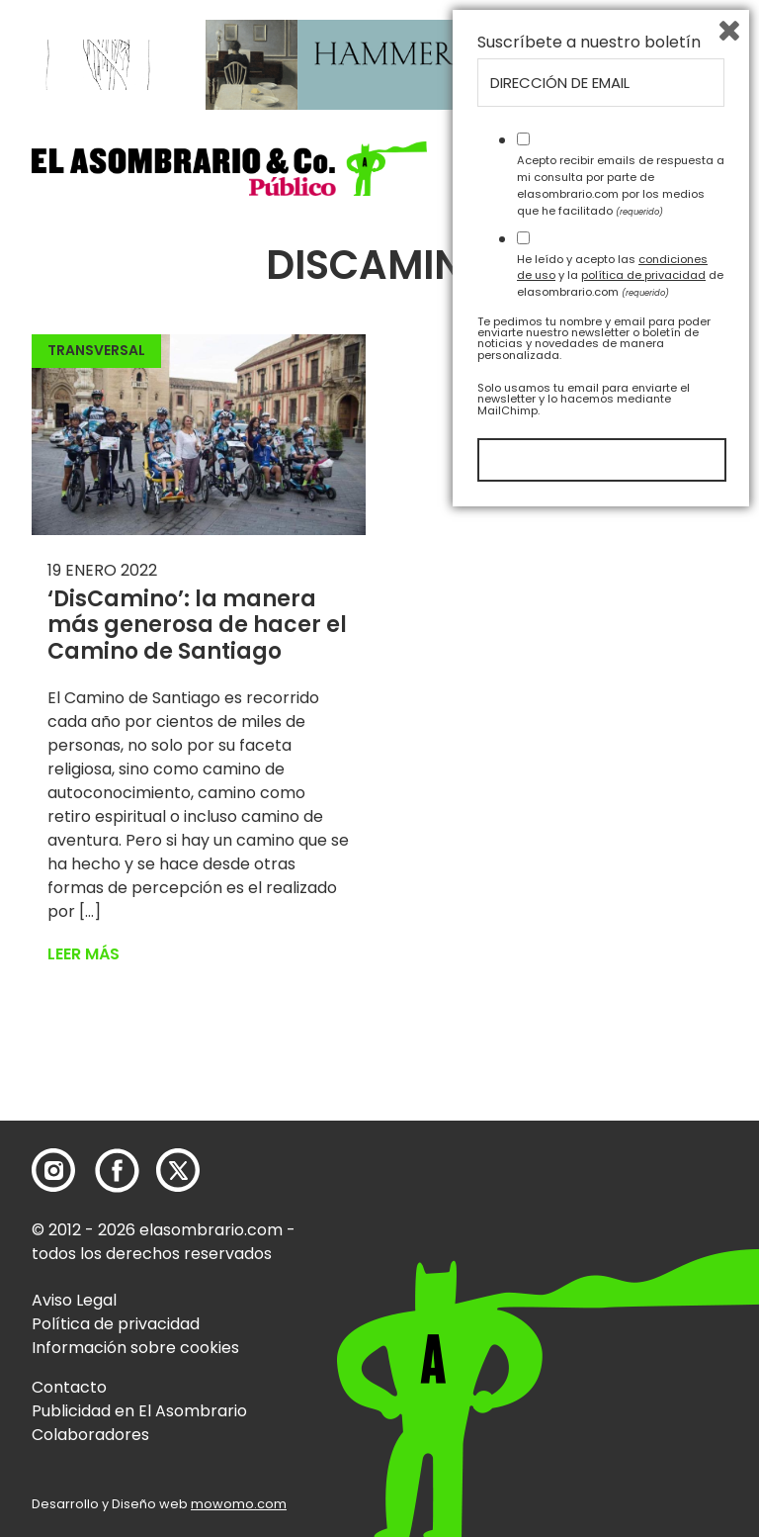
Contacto (69, 1387)
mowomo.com (239, 1503)
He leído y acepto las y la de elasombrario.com (620, 1295)
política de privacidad (643, 1296)
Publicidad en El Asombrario (139, 1411)
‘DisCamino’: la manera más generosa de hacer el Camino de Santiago (197, 625)
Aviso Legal (74, 1300)
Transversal (96, 350)
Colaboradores (90, 1434)
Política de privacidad (116, 1323)
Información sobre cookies (135, 1347)
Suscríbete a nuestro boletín (589, 1063)
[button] (229, 168)
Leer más (83, 954)
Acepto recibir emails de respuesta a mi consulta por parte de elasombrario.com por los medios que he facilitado (620, 1205)
